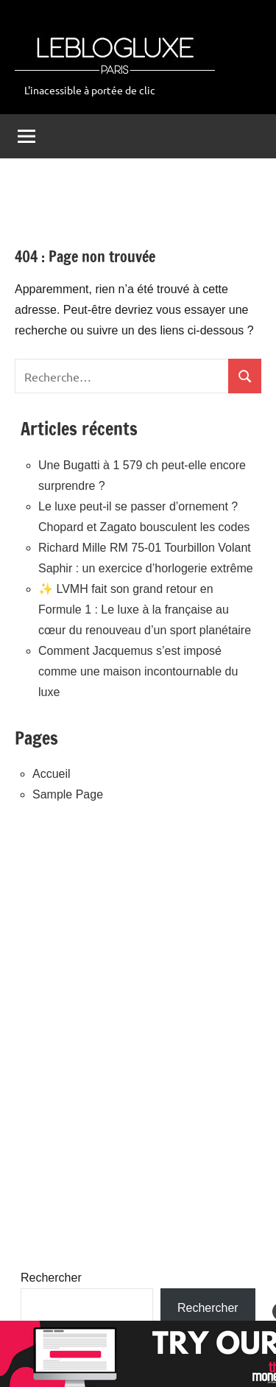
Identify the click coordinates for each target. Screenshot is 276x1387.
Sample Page (67, 794)
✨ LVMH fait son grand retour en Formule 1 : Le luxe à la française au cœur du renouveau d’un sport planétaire (144, 609)
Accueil (51, 774)
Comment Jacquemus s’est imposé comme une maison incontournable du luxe (138, 671)
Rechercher (51, 1277)
